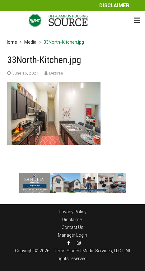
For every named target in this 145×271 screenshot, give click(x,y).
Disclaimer (114, 5)
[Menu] (137, 20)
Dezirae (56, 72)
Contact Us (72, 227)
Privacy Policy (73, 211)
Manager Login (72, 235)
